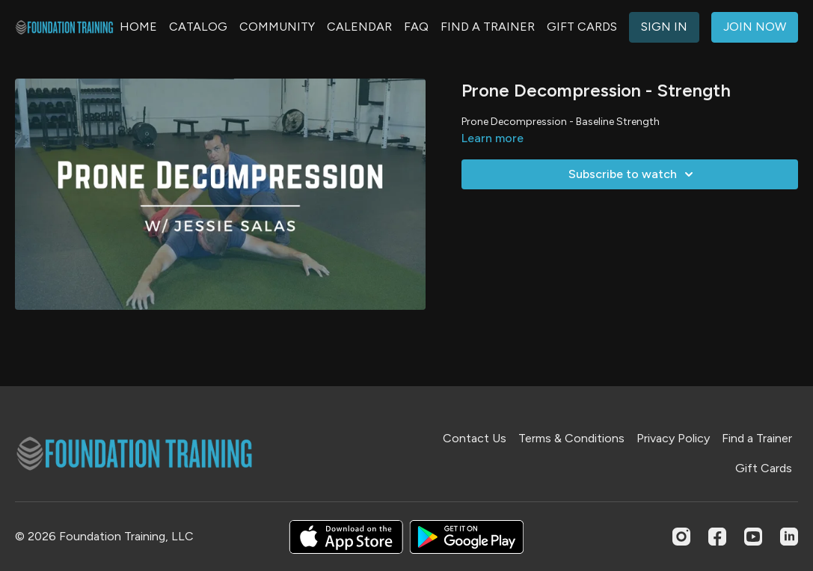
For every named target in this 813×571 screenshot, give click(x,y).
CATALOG (198, 26)
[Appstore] (346, 537)
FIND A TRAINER (488, 26)
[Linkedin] (789, 537)
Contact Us (474, 438)
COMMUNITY (277, 26)
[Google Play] (466, 537)
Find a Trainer (757, 438)
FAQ (416, 26)
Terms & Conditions (571, 438)
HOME (138, 26)
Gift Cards (763, 468)
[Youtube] (753, 537)
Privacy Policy (673, 438)
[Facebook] (717, 537)
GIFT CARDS (582, 26)
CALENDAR (359, 26)
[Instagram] (681, 537)
